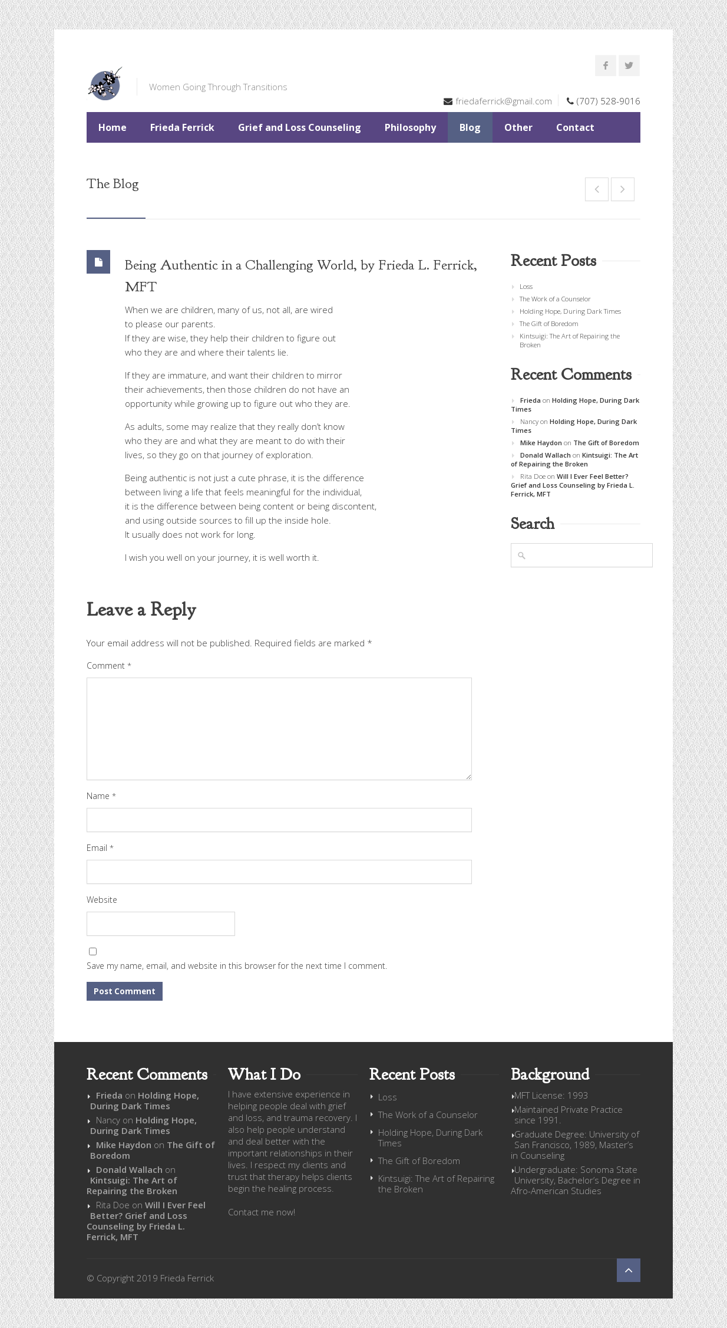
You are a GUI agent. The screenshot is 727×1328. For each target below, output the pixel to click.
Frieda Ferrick (182, 127)
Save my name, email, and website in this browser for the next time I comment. (237, 965)
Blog (470, 127)
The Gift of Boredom (549, 323)
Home (112, 127)
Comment (109, 665)
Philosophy (410, 127)
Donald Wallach (545, 455)
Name (101, 795)
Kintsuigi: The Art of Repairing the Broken (570, 340)
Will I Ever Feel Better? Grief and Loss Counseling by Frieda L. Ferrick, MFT (573, 485)
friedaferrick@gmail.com (503, 101)
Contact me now (260, 1212)
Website (102, 899)
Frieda (530, 400)
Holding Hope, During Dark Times (570, 311)
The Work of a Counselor (555, 298)
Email (100, 847)
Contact (575, 127)
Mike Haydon (541, 442)
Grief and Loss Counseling (299, 127)
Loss (526, 286)
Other (518, 127)
